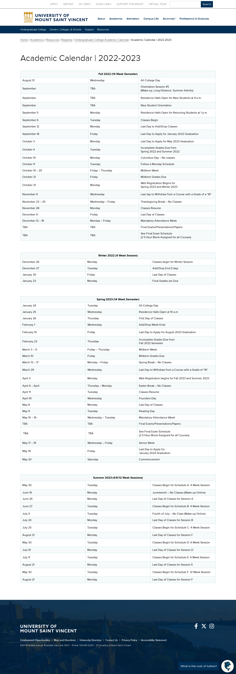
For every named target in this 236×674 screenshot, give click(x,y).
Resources (103, 29)
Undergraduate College (33, 29)
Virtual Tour (157, 4)
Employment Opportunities (36, 640)
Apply (54, 4)
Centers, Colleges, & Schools (65, 29)
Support (89, 29)
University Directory (92, 640)
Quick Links (103, 4)
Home (24, 40)
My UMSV (85, 4)
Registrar (66, 40)
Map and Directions (66, 640)
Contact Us (112, 640)
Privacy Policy (130, 640)
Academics (37, 40)
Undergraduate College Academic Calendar (102, 40)
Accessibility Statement (154, 640)
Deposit (68, 4)
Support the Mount (130, 4)
